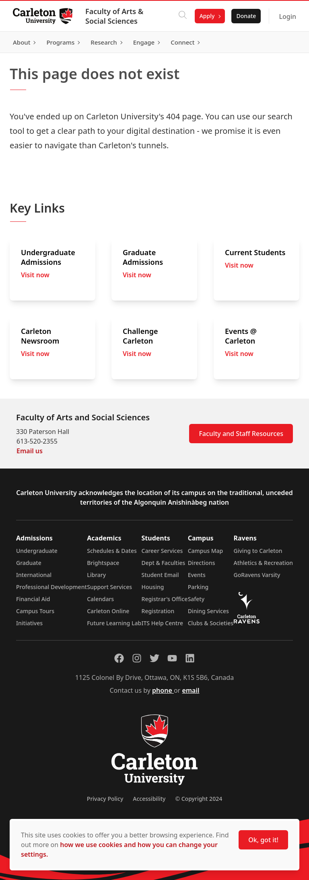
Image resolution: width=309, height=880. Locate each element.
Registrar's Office (165, 599)
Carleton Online (108, 611)
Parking (198, 587)
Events (197, 575)
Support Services (109, 587)
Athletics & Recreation (263, 563)
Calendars (100, 599)
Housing (153, 587)
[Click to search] (183, 16)
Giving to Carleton (258, 551)
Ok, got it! (263, 839)
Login (287, 16)
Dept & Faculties (163, 563)
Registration (158, 611)
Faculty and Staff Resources (241, 433)
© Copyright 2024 (198, 798)
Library (96, 575)
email (190, 690)
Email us (29, 450)
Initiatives (29, 623)
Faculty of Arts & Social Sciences (114, 16)
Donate (246, 16)
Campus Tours (35, 611)
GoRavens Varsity (257, 575)
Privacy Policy (105, 798)
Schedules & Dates (112, 551)
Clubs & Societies (210, 623)
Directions (201, 563)
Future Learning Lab (114, 623)
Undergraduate (37, 551)
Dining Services (208, 611)
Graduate (28, 563)
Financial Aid (33, 599)
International (34, 575)
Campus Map (205, 551)
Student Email (160, 575)
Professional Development (51, 587)
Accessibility (149, 798)
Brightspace (103, 563)
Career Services (162, 551)
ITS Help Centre (162, 623)
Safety (196, 599)
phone (163, 690)
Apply (207, 16)
